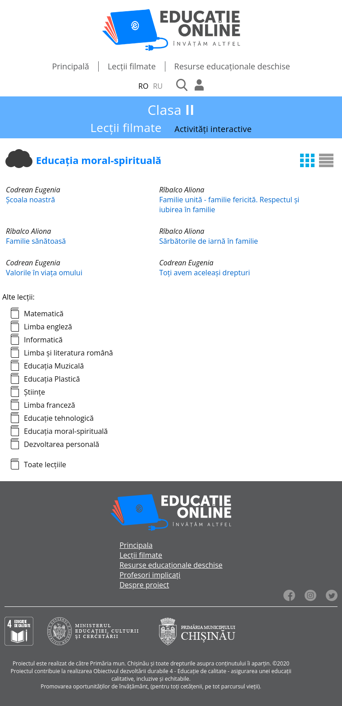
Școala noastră (30, 200)
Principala (135, 545)
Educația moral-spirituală (66, 431)
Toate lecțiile (45, 464)
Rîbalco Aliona (181, 190)
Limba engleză (48, 327)
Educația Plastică (52, 379)
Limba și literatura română (68, 353)
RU (158, 86)
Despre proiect (144, 585)
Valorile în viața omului (44, 273)
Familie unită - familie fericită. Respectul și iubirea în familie (229, 204)
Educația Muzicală (54, 366)
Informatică (43, 340)
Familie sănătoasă (36, 241)
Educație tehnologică (59, 418)
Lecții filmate (132, 66)
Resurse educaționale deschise (232, 66)
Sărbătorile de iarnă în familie (208, 241)
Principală (70, 66)
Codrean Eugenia (33, 190)
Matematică (44, 314)
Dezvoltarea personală (61, 444)
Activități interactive (212, 128)
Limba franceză (49, 405)
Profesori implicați (149, 575)
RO (143, 86)
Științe (34, 392)
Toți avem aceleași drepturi (204, 273)
